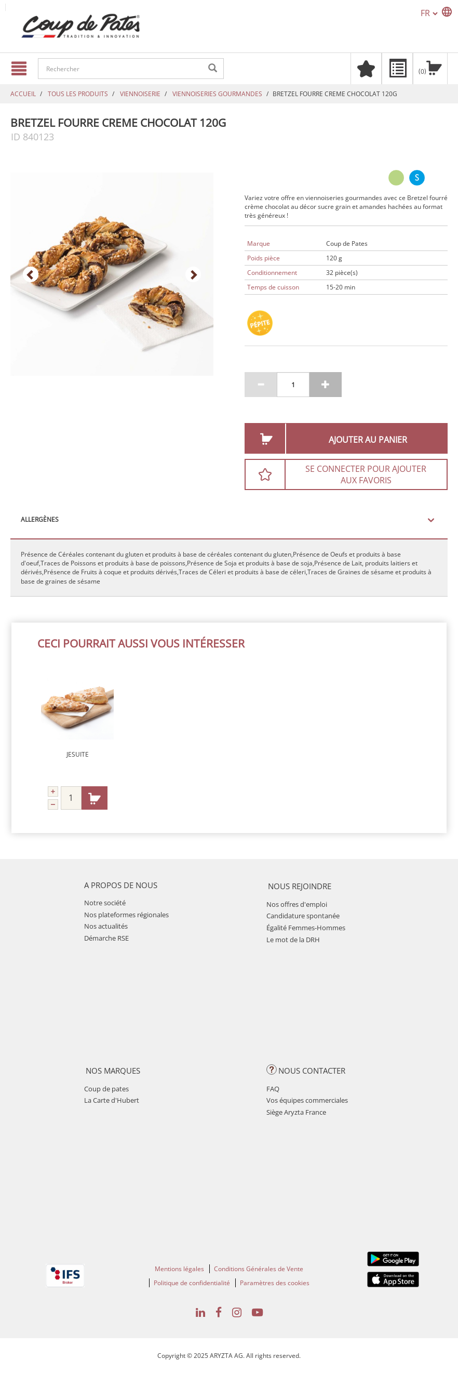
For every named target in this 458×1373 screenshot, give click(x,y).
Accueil (23, 93)
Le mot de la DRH (293, 939)
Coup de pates (106, 1088)
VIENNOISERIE (140, 93)
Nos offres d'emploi (296, 904)
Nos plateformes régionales (126, 914)
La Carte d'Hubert (111, 1100)
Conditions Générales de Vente (258, 1268)
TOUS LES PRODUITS (78, 93)
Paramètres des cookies (274, 1282)
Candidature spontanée (303, 915)
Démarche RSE (106, 938)
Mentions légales (179, 1268)
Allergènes (40, 520)
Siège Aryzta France (296, 1112)
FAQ (272, 1088)
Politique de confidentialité (192, 1282)
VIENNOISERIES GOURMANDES (217, 93)
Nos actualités (106, 926)
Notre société (105, 902)
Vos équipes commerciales (307, 1100)
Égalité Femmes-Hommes (305, 927)
